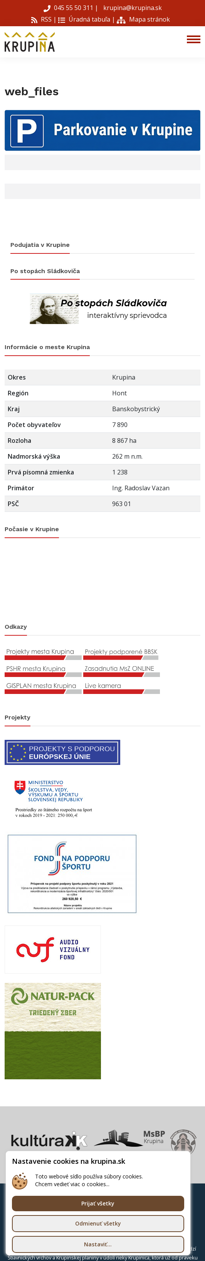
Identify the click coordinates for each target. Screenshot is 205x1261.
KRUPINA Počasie (102, 580)
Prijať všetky (97, 1203)
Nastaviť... (98, 1244)
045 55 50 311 (69, 7)
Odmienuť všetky (98, 1223)
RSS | (44, 19)
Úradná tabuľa (84, 19)
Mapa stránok (143, 19)
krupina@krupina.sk (132, 7)
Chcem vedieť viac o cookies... (72, 1184)
